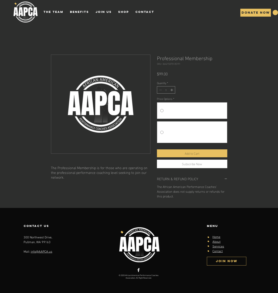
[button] (275, 12)
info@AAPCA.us (41, 252)
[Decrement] (160, 89)
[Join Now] (226, 261)
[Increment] (172, 89)
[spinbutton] (166, 89)
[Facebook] (138, 270)
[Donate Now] (255, 13)
